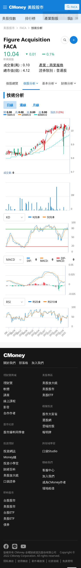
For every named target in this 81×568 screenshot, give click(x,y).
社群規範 (53, 561)
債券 (6, 524)
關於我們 (9, 363)
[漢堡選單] (4, 7)
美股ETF (8, 518)
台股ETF (8, 512)
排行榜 (30, 18)
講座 (6, 395)
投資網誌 (9, 451)
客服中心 (48, 470)
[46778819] (35, 105)
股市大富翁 (49, 414)
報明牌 (46, 432)
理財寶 (8, 383)
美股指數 (9, 18)
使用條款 (22, 561)
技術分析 (37, 28)
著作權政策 (38, 561)
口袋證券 (9, 481)
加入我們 (38, 363)
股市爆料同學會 (14, 432)
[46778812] (22, 105)
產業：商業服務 (51, 65)
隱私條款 (8, 561)
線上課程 (9, 401)
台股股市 (9, 500)
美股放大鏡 (11, 475)
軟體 (6, 389)
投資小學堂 (11, 463)
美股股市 (9, 28)
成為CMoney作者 (54, 482)
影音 (6, 407)
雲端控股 (48, 426)
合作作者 (9, 413)
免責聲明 (67, 561)
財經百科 (9, 469)
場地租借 (48, 488)
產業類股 (51, 18)
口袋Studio (49, 451)
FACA (23, 28)
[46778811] (9, 105)
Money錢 (9, 457)
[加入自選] (74, 40)
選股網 (46, 420)
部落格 (23, 363)
